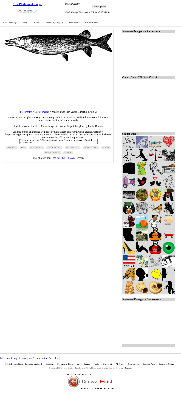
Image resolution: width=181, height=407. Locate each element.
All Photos (120, 364)
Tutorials (36, 23)
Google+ (15, 358)
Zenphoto (128, 368)
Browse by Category (54, 23)
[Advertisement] (58, 83)
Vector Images (42, 111)
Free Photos (26, 111)
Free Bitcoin (74, 23)
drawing (11, 149)
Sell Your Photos (92, 23)
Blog (25, 23)
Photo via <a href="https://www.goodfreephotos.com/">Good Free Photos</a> (58, 142)
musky (106, 149)
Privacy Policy (39, 358)
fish (23, 149)
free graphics (54, 149)
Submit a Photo (149, 364)
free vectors (72, 149)
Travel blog (54, 358)
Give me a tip (133, 364)
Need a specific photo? (103, 364)
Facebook (5, 358)
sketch (68, 153)
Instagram (27, 358)
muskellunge (91, 149)
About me (50, 364)
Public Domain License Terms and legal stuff (24, 364)
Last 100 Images (10, 23)
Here (37, 126)
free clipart (36, 149)
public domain (52, 153)
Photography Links (65, 364)
